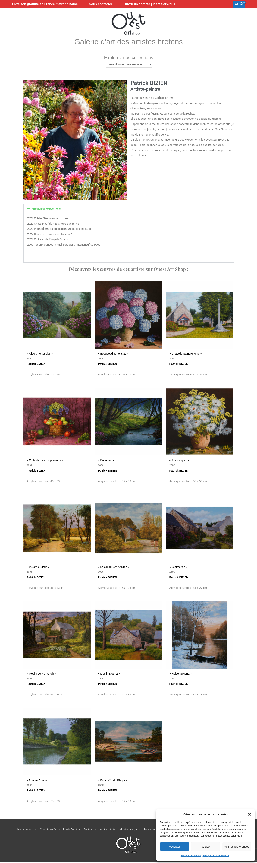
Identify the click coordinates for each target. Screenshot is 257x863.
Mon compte (152, 830)
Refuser (206, 846)
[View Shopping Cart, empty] (239, 5)
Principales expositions (46, 209)
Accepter (174, 846)
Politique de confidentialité (216, 855)
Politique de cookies (191, 855)
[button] (249, 814)
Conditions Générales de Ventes (59, 830)
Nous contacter (26, 830)
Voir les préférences (236, 846)
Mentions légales (130, 830)
